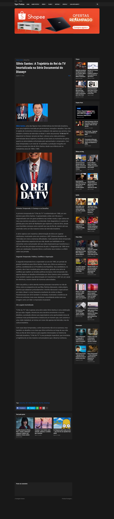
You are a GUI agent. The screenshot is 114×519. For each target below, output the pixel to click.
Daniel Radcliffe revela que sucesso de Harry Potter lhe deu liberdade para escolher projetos (81, 184)
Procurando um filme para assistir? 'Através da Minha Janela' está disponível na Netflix (91, 142)
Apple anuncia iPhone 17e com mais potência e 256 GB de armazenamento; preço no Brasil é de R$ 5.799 (93, 314)
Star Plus (41, 402)
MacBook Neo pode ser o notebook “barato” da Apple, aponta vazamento (80, 312)
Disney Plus (26, 60)
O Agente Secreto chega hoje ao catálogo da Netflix (80, 226)
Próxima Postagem (66, 498)
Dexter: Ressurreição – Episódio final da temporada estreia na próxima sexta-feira (81, 356)
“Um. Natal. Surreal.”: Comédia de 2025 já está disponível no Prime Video (81, 269)
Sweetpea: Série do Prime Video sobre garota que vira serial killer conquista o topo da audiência (81, 251)
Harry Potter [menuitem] (35, 4)
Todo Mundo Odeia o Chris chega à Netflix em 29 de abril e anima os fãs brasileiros (92, 209)
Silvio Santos (20, 126)
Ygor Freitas (19, 4)
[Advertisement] (57, 45)
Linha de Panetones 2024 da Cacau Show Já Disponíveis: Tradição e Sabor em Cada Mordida (91, 124)
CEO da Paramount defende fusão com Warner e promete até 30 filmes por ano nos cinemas (81, 166)
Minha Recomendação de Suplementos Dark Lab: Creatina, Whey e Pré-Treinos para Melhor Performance (81, 73)
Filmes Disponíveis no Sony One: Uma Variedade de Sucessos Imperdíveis (86, 113)
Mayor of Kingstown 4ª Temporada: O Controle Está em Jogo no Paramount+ (80, 339)
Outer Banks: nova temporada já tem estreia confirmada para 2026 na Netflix (80, 209)
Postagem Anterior (20, 498)
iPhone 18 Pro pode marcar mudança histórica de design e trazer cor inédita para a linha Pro (92, 295)
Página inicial (19, 60)
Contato (20, 1)
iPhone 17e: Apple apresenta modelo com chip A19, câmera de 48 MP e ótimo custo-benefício (81, 295)
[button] (97, 4)
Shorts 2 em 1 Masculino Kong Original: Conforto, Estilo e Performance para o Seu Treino (81, 92)
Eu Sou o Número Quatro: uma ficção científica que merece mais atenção (93, 165)
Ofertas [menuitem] (65, 4)
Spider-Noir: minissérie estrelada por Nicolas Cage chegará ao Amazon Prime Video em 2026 (93, 251)
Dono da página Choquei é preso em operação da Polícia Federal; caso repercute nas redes (92, 184)
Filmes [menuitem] (50, 4)
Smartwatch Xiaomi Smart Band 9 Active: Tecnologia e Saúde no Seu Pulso (93, 91)
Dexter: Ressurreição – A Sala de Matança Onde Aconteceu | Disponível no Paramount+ (92, 357)
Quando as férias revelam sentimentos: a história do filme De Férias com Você (93, 227)
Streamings (47, 402)
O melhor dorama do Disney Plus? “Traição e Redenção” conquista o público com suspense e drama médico (23, 432)
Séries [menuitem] (43, 4)
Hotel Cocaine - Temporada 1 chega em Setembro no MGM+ (91, 133)
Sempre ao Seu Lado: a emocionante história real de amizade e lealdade (92, 339)
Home (16, 1)
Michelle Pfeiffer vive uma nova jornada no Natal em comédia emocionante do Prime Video (93, 270)
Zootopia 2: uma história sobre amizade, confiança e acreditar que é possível (43, 431)
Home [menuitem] (28, 4)
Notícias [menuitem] (57, 4)
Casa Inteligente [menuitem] (74, 4)
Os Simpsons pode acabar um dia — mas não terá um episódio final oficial (62, 431)
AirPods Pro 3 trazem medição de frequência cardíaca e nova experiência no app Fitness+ (93, 73)
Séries (29, 402)
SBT (27, 402)
